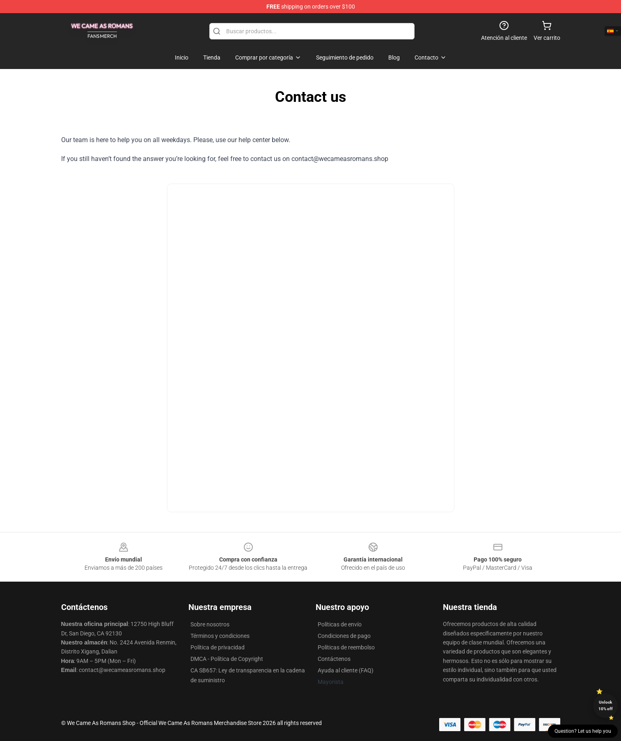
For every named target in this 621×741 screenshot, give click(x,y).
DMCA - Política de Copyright (226, 659)
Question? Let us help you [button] (583, 731)
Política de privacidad (217, 647)
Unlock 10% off (605, 705)
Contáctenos (334, 659)
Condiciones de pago (344, 636)
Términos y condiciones (220, 636)
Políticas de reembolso (346, 647)
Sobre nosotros (209, 624)
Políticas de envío (340, 624)
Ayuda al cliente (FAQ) (346, 670)
